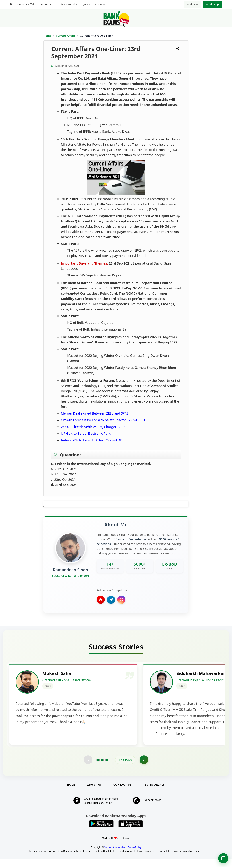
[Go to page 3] (106, 767)
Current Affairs (66, 35)
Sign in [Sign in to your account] (192, 4)
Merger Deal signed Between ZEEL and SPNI (94, 413)
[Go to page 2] (102, 767)
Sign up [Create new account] (212, 4)
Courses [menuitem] (100, 4)
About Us (94, 792)
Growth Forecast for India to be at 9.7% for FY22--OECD (103, 420)
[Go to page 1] (98, 767)
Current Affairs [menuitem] (26, 4)
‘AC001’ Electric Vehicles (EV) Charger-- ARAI (94, 427)
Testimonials (154, 792)
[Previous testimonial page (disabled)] (87, 767)
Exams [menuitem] (45, 4)
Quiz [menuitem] (85, 4)
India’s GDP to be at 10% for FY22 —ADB (91, 440)
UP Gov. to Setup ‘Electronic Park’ (86, 433)
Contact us (122, 792)
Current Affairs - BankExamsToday (122, 855)
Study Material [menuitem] (65, 4)
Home (47, 35)
